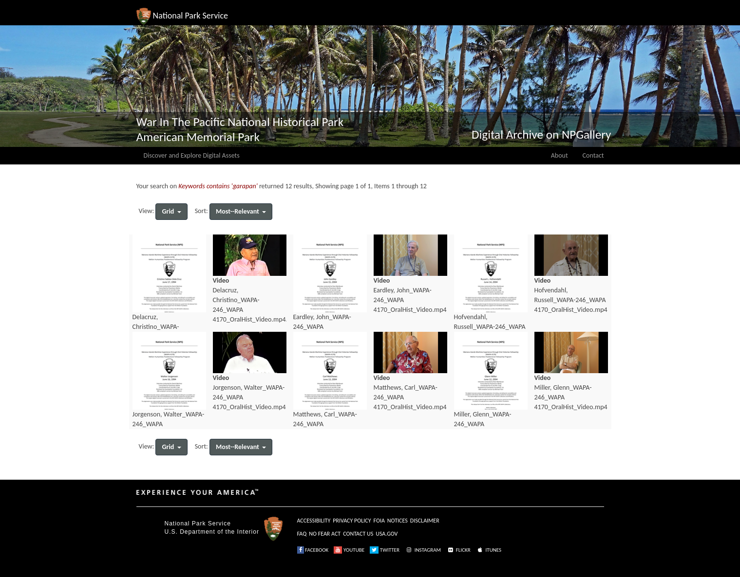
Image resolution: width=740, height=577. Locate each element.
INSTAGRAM (423, 550)
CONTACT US (358, 533)
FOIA (379, 520)
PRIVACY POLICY (352, 520)
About (559, 155)
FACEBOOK (313, 550)
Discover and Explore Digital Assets (192, 155)
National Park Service (198, 523)
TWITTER (384, 550)
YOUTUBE (349, 550)
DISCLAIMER (424, 520)
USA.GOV (387, 533)
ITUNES (488, 550)
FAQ (302, 533)
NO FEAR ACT (325, 533)
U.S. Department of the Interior (212, 531)
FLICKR (458, 550)
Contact (593, 155)
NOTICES (397, 520)
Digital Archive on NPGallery (541, 134)
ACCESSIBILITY (314, 520)
